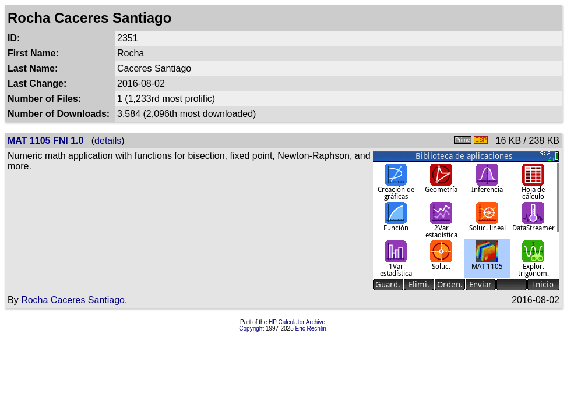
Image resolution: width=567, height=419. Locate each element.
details (107, 140)
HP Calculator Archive (297, 322)
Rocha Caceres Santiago (73, 300)
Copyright (251, 328)
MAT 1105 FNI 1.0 (45, 140)
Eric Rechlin (310, 328)
